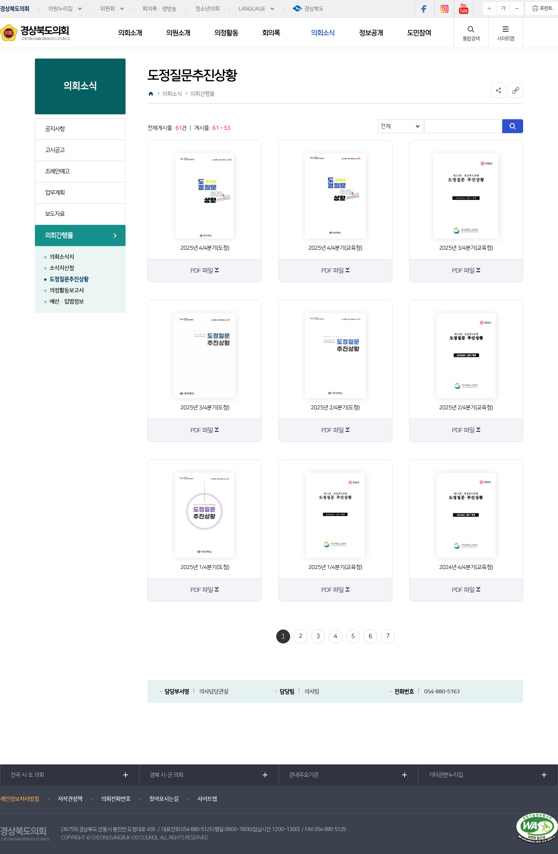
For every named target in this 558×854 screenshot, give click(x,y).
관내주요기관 (303, 775)
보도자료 (55, 214)
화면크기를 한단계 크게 (489, 8)
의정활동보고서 (67, 290)
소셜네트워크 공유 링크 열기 (498, 90)
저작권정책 (70, 799)
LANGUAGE (252, 9)
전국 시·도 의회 (27, 775)
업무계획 (55, 193)
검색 (512, 126)
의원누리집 (60, 9)
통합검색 (471, 38)
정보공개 (371, 33)
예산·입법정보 (67, 301)
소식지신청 (62, 268)
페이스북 (424, 8)
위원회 (107, 9)
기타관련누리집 (446, 775)
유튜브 (464, 8)
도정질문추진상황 (69, 279)
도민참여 (419, 33)
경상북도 (314, 9)
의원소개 (178, 33)
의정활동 (226, 33)
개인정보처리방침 (19, 799)
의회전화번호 (115, 799)
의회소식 (323, 33)
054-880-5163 (442, 691)
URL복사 (515, 90)
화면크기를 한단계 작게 (516, 8)
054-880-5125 (196, 829)
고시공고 (55, 150)
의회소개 (130, 33)
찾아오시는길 (164, 799)
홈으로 (151, 94)
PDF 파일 (201, 270)
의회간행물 (59, 235)
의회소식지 (62, 257)
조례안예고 (57, 171)
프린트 (546, 8)
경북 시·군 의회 (166, 775)
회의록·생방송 (159, 9)
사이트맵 (505, 38)
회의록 (271, 33)
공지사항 (55, 129)
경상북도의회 (14, 9)
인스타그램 (444, 8)
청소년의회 (207, 9)
